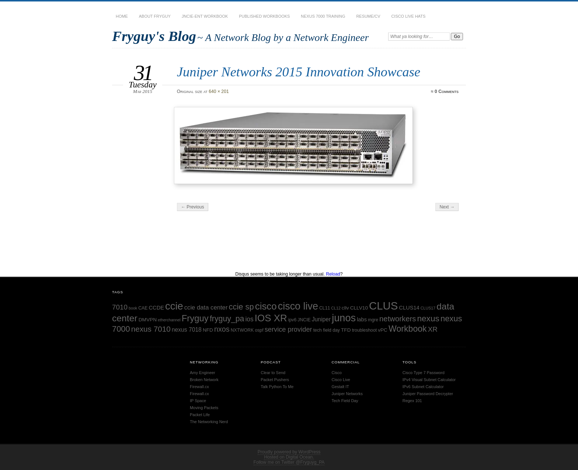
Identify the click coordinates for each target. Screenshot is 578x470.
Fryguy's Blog (154, 36)
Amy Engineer (202, 372)
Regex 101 (412, 400)
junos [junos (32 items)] (344, 318)
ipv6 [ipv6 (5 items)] (292, 319)
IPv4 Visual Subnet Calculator (429, 379)
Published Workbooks (264, 16)
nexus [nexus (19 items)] (428, 318)
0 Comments (447, 91)
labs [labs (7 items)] (362, 319)
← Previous (192, 207)
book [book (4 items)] (133, 308)
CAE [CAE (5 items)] (142, 308)
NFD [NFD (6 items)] (208, 330)
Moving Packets (204, 407)
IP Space (198, 400)
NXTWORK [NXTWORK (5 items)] (242, 330)
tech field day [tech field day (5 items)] (326, 330)
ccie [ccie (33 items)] (174, 306)
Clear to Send (273, 372)
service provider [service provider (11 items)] (288, 329)
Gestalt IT (340, 386)
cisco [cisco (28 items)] (266, 306)
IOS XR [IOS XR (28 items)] (271, 318)
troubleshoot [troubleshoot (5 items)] (364, 330)
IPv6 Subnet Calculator (423, 386)
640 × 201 (219, 91)
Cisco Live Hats (408, 16)
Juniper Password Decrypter (428, 393)
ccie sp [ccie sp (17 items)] (241, 306)
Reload (333, 274)
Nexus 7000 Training (323, 16)
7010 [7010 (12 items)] (120, 307)
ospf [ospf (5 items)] (259, 330)
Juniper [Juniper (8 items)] (321, 319)
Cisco (337, 372)
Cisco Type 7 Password (424, 372)
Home (122, 16)
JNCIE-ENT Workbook (205, 16)
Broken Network (204, 379)
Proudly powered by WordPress (289, 452)
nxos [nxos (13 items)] (222, 329)
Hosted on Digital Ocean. (289, 457)
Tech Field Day (345, 400)
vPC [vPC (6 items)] (382, 330)
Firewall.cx (199, 386)
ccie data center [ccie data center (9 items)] (206, 307)
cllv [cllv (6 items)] (345, 308)
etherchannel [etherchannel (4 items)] (169, 320)
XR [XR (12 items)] (433, 329)
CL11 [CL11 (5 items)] (324, 308)
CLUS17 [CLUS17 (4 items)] (428, 308)
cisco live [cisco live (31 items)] (298, 306)
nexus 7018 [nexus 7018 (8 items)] (187, 329)
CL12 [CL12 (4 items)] (335, 308)
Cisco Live (341, 379)
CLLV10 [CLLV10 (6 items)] (359, 308)
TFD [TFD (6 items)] (346, 330)
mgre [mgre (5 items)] (373, 319)
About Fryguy (155, 16)
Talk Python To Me (277, 386)
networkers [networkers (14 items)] (397, 319)
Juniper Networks (347, 393)
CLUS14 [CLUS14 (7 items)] (409, 308)
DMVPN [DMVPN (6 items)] (148, 319)
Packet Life (200, 414)
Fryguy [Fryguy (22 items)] (195, 318)
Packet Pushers (275, 379)
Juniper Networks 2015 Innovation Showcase (298, 71)
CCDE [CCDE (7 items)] (156, 308)
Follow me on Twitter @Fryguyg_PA (289, 462)
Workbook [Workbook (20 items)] (408, 329)
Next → (447, 207)
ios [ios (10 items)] (249, 319)
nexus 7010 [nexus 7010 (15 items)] (151, 329)
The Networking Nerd (209, 421)
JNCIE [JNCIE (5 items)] (303, 319)
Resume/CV (368, 16)
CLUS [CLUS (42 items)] (383, 306)
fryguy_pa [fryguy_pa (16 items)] (227, 318)
